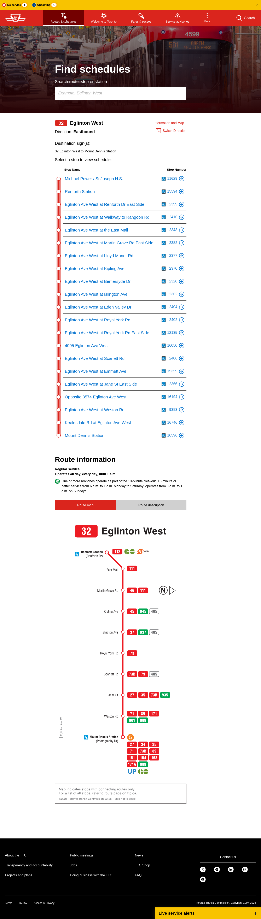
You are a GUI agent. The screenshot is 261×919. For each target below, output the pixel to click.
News (139, 855)
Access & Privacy (44, 903)
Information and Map (169, 123)
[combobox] (120, 93)
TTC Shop (142, 865)
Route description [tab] (151, 505)
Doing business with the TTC (91, 875)
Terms (8, 903)
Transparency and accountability (29, 865)
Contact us (228, 857)
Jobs (73, 865)
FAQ (138, 875)
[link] (203, 869)
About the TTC (16, 855)
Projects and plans (18, 875)
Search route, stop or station (81, 81)
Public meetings (81, 855)
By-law (23, 903)
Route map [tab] (85, 505)
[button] (130, 5)
